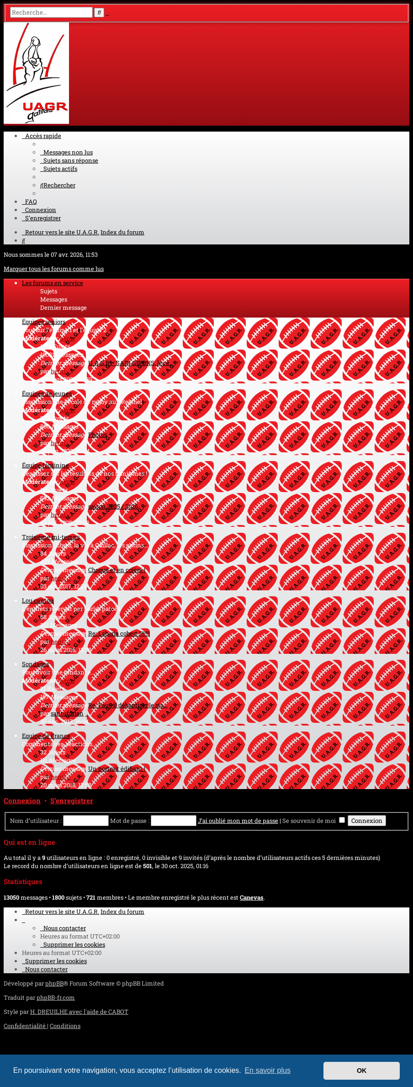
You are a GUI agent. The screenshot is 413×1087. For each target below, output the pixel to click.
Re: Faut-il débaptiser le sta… (128, 705)
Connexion (22, 800)
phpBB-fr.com (56, 997)
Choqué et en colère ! (116, 570)
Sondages (35, 664)
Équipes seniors (43, 322)
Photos (97, 434)
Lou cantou (37, 600)
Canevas (252, 897)
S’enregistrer (71, 800)
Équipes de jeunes (47, 393)
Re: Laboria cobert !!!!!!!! (119, 633)
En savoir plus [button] (267, 1070)
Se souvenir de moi (313, 821)
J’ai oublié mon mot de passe (238, 821)
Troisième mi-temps (50, 537)
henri (67, 338)
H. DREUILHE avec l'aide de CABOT (79, 1011)
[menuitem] (66, 152)
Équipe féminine (45, 465)
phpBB (54, 983)
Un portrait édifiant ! (116, 768)
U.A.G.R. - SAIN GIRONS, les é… (131, 363)
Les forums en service (52, 283)
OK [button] (362, 1070)
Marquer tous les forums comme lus (54, 269)
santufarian (67, 713)
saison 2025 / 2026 (113, 506)
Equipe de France (46, 736)
